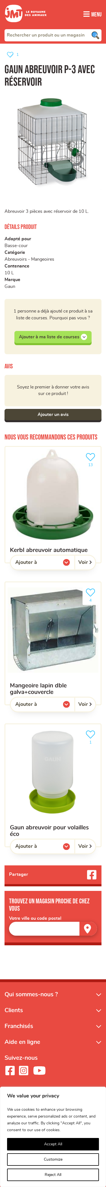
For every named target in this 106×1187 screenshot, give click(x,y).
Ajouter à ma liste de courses (53, 337)
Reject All (53, 1175)
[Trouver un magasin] (88, 929)
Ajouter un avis (53, 414)
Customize (53, 1159)
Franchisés (19, 1026)
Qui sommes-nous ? (31, 994)
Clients (14, 1011)
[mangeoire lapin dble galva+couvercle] (53, 643)
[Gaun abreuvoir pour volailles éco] (53, 786)
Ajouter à (37, 564)
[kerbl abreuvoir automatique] (53, 504)
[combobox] (53, 35)
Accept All (53, 1144)
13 (91, 459)
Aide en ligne (22, 1042)
